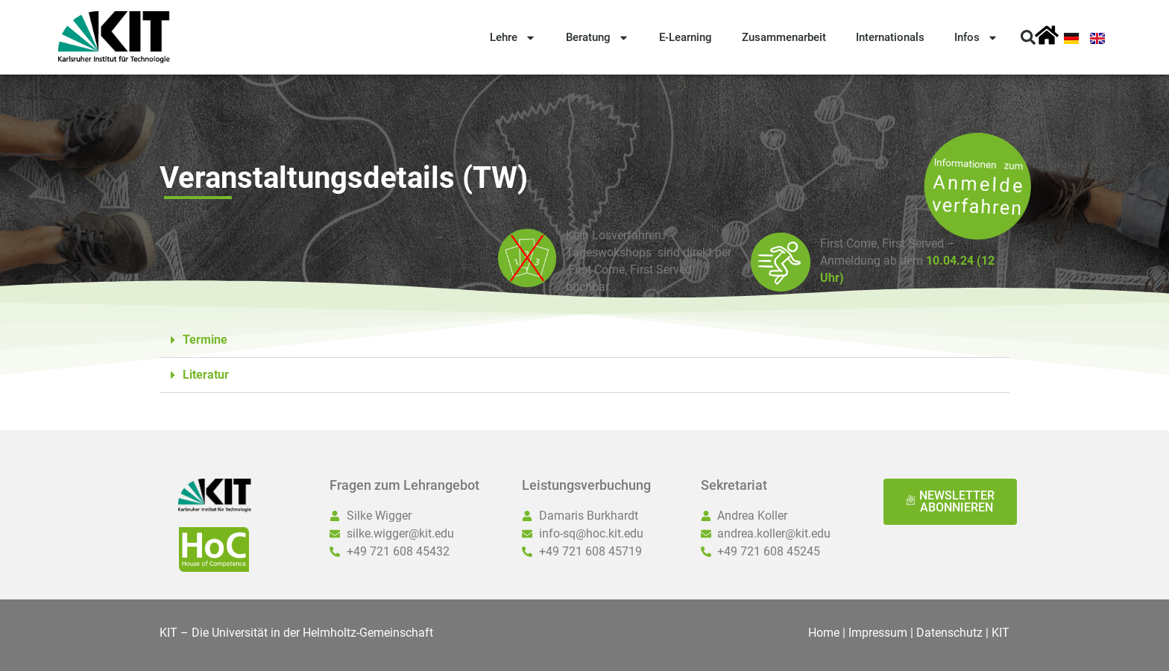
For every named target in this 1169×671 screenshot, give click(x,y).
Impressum (877, 633)
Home (823, 633)
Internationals (890, 37)
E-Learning (685, 37)
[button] (1028, 37)
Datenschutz (949, 633)
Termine (205, 340)
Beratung (597, 38)
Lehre (513, 38)
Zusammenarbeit (784, 37)
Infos (976, 38)
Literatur (206, 375)
